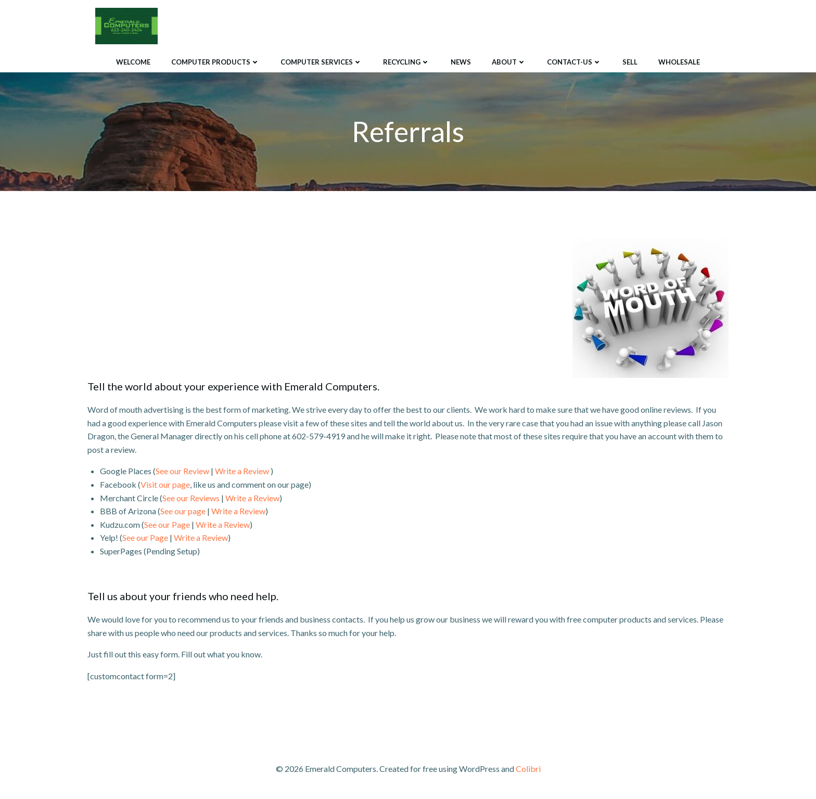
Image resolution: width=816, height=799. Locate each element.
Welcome (133, 62)
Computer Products (215, 62)
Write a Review (242, 471)
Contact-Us (574, 62)
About (509, 62)
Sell (630, 62)
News (461, 62)
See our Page (167, 524)
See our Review (182, 471)
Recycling (406, 62)
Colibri (528, 768)
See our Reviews (191, 498)
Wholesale (679, 62)
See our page (183, 511)
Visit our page (165, 484)
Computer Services (321, 62)
